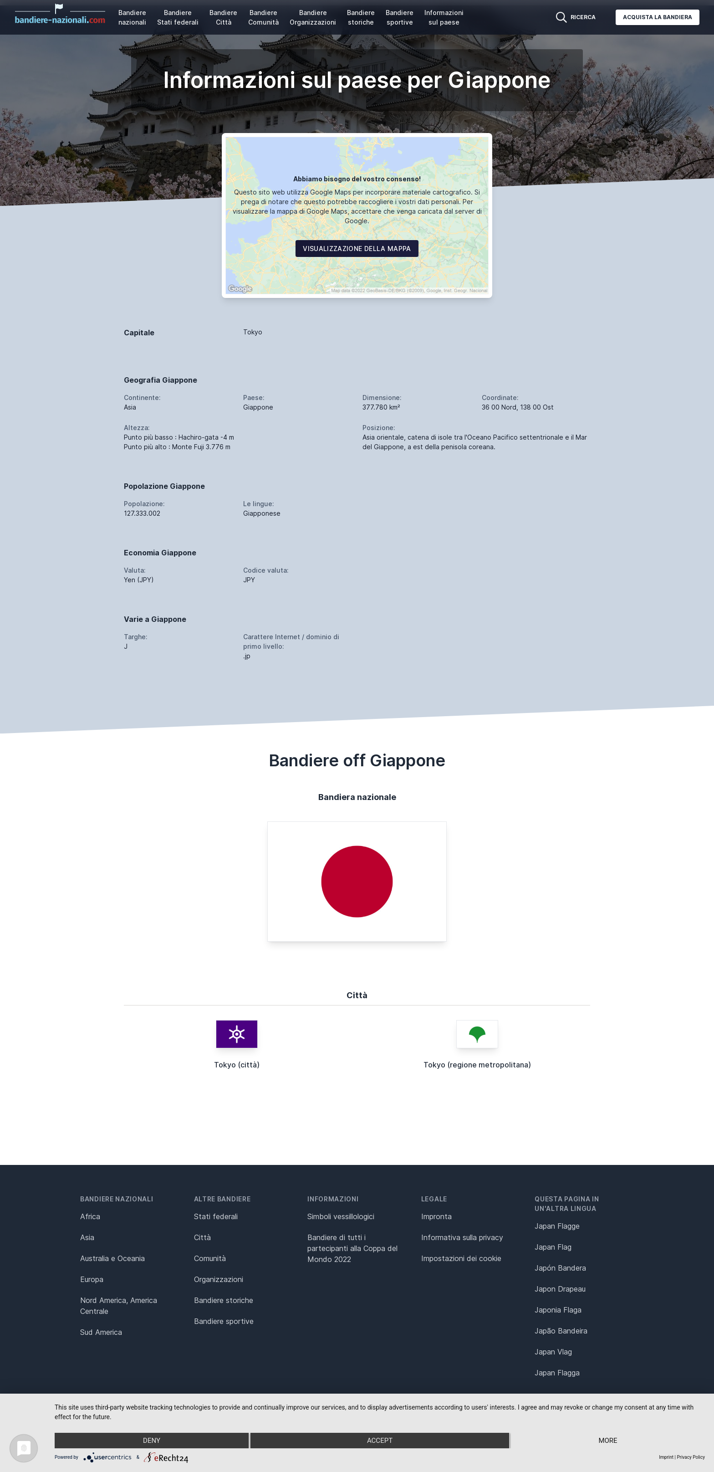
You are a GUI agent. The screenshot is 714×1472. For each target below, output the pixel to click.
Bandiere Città (223, 17)
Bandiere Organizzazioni (313, 17)
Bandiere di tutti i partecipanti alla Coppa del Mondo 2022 (352, 1248)
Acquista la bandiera (657, 17)
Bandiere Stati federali (178, 17)
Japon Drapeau (560, 1288)
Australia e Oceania (112, 1258)
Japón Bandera (560, 1267)
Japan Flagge (557, 1226)
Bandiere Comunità (263, 17)
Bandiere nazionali (132, 17)
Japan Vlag (553, 1351)
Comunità (210, 1258)
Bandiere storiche (361, 17)
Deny (151, 1440)
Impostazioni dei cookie (461, 1258)
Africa (90, 1216)
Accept (380, 1440)
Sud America (101, 1332)
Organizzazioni (218, 1279)
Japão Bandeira (561, 1330)
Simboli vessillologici (340, 1216)
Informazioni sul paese (444, 17)
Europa (91, 1279)
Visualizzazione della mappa (357, 248)
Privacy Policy (691, 1457)
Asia (87, 1237)
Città (202, 1237)
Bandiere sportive (399, 17)
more (607, 1440)
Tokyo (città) (237, 1064)
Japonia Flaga (558, 1309)
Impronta (436, 1216)
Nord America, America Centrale (118, 1306)
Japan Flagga (557, 1372)
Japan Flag (553, 1246)
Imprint (666, 1457)
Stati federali (216, 1216)
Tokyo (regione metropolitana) (477, 1064)
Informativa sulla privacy (462, 1237)
